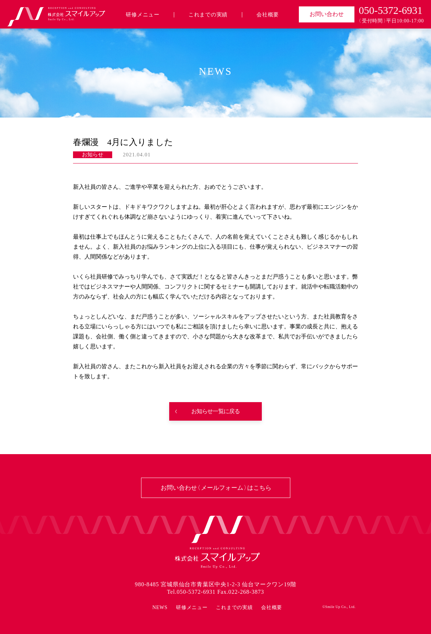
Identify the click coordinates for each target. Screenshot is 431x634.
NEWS (159, 607)
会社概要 (267, 14)
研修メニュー (143, 14)
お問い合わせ (327, 14)
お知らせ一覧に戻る (215, 411)
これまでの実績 (208, 14)
